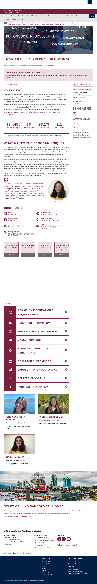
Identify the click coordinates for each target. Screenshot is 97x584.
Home (7, 16)
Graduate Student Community (42, 544)
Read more (9, 78)
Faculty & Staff (77, 135)
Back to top (8, 553)
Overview (22, 23)
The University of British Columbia (8, 4)
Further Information (47, 24)
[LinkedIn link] (64, 539)
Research (42, 23)
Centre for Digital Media (75, 571)
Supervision (70, 16)
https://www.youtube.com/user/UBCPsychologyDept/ (74, 113)
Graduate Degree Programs (30, 65)
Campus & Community (48, 16)
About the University (48, 564)
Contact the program (79, 97)
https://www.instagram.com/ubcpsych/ (79, 108)
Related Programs (33, 24)
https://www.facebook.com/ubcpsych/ (74, 108)
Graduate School (8, 65)
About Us (20, 19)
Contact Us (7, 544)
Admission (34, 23)
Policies (13, 19)
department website (23, 107)
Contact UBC (46, 562)
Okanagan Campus (74, 564)
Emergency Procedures (10, 580)
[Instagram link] (59, 539)
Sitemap (16, 553)
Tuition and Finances (52, 23)
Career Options (66, 23)
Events (44, 568)
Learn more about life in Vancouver (18, 516)
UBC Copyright (32, 580)
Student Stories (59, 24)
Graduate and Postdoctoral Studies (48, 531)
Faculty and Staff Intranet (45, 548)
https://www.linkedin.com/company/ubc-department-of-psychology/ (84, 108)
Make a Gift (45, 572)
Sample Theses (21, 24)
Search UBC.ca (47, 574)
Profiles (22, 553)
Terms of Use (22, 580)
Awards (61, 16)
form (81, 138)
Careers (44, 570)
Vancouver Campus (74, 562)
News (43, 566)
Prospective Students (17, 16)
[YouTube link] (69, 539)
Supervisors (11, 24)
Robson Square (73, 569)
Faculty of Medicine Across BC (77, 573)
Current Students (32, 16)
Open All (8, 303)
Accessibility (41, 580)
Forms (7, 19)
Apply (92, 16)
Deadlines (79, 16)
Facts (27, 23)
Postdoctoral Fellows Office (46, 540)
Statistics (75, 23)
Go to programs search (11, 84)
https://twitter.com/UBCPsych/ (89, 108)
